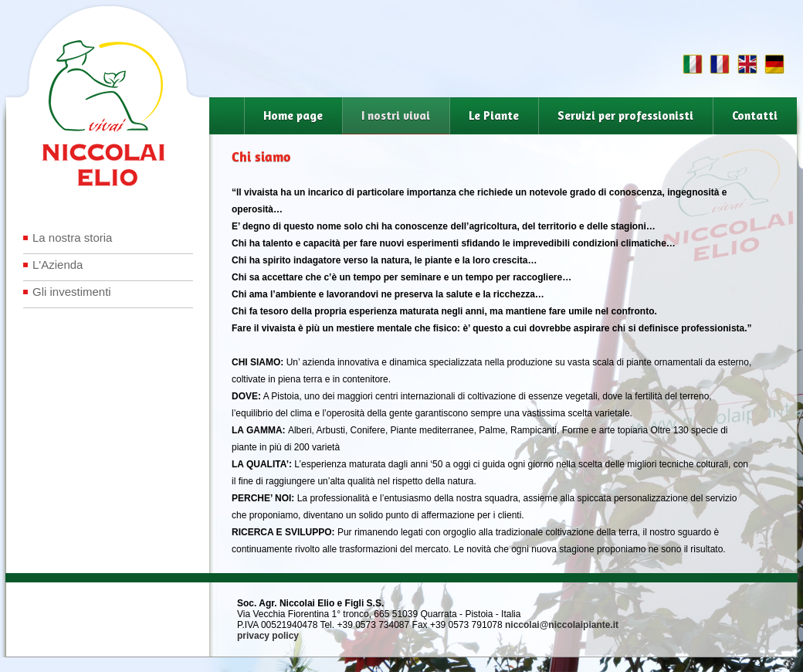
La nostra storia (72, 237)
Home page (293, 115)
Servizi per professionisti (625, 115)
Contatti (755, 115)
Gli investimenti (71, 291)
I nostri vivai (395, 115)
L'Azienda (57, 264)
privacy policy (268, 635)
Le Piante (494, 115)
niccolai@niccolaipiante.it (561, 624)
